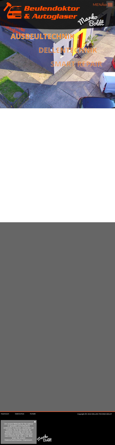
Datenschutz (19, 414)
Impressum (5, 414)
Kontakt (33, 414)
